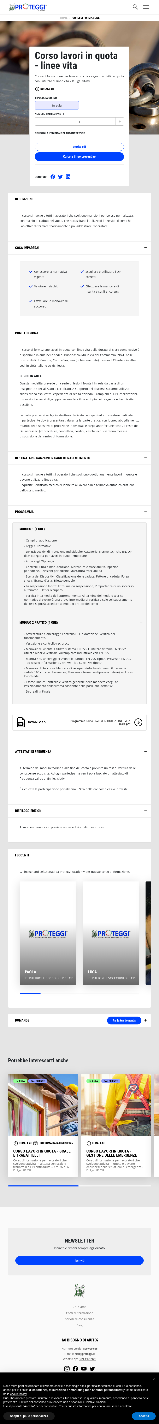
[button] (153, 1379)
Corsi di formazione (85, 18)
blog (80, 1327)
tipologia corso (46, 100)
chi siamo (79, 1309)
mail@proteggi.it (85, 1356)
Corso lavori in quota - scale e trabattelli (42, 1155)
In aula (57, 108)
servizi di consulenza (79, 1321)
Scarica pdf (79, 149)
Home (63, 18)
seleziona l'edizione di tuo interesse (60, 135)
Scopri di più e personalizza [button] (29, 1416)
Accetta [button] (144, 1416)
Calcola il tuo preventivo (79, 159)
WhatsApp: (79, 1361)
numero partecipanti (49, 116)
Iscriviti (79, 1263)
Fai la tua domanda (119, 1023)
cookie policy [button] (18, 1394)
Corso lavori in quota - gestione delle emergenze (111, 1155)
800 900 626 (90, 1351)
